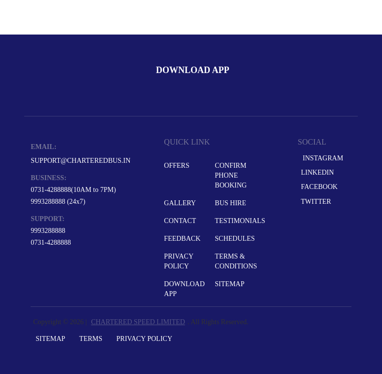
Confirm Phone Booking (231, 175)
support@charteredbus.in (80, 160)
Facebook (318, 186)
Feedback (182, 238)
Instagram (321, 158)
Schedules (235, 238)
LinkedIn (316, 172)
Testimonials (239, 220)
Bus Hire (230, 203)
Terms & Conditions (236, 261)
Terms (91, 338)
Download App (184, 289)
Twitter (315, 201)
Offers (176, 165)
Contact (180, 220)
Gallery (180, 203)
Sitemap (229, 284)
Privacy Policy (178, 261)
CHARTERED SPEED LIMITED (138, 322)
